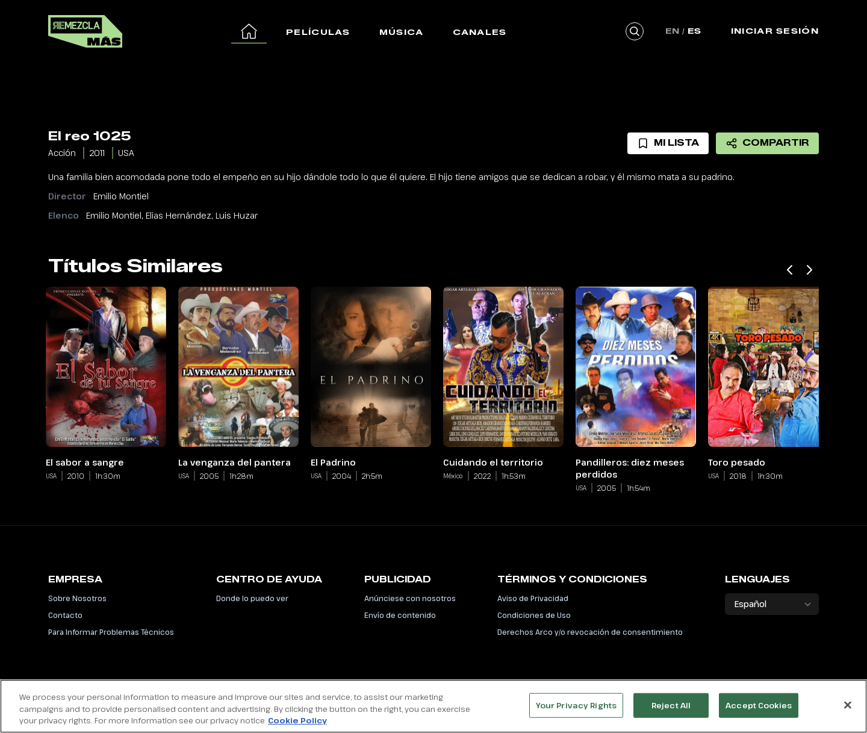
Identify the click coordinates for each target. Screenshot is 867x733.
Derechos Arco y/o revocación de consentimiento (590, 632)
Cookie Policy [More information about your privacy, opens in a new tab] (297, 727)
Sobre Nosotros (77, 598)
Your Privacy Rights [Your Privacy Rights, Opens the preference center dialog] (576, 711)
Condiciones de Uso (534, 615)
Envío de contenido (400, 615)
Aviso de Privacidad (532, 598)
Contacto (65, 615)
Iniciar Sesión (775, 31)
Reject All (671, 711)
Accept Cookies (759, 711)
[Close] (847, 711)
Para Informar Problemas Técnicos (111, 632)
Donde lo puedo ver (252, 598)
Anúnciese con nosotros (410, 598)
